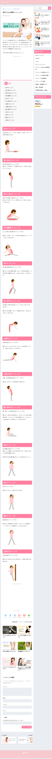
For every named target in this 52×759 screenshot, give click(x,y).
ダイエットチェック (40, 64)
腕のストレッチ (9, 117)
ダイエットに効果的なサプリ (42, 73)
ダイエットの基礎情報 (41, 81)
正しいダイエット (8, 2)
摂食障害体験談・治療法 (41, 93)
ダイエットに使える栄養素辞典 (42, 68)
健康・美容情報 (39, 90)
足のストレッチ (9, 87)
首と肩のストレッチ (10, 90)
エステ (37, 61)
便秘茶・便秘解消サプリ (41, 87)
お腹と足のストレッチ (11, 106)
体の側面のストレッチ (11, 95)
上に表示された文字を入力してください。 (14, 720)
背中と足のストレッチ (11, 93)
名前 (4, 698)
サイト (4, 711)
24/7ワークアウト (40, 55)
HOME (26, 753)
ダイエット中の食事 (40, 84)
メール (5, 704)
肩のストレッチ (9, 114)
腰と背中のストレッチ (11, 109)
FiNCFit (37, 58)
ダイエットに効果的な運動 (25, 621)
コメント (5, 687)
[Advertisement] (17, 67)
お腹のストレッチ (10, 103)
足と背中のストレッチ (11, 101)
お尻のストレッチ (10, 120)
